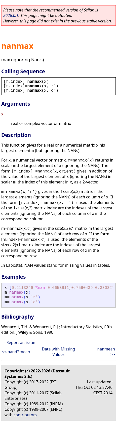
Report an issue (20, 342)
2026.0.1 (10, 15)
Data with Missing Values (58, 351)
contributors (25, 415)
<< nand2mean (16, 351)
